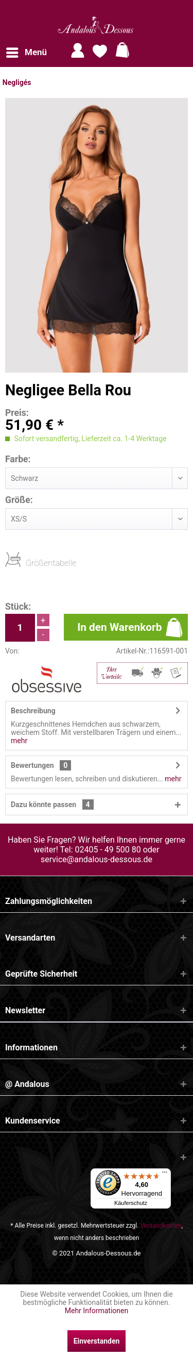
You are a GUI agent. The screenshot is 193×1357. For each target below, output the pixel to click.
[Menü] (165, 1174)
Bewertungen (32, 765)
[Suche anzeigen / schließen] (181, 50)
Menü (26, 50)
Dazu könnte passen (52, 804)
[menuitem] (26, 52)
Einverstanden (97, 1341)
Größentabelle (29, 562)
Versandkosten (160, 1225)
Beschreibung (33, 711)
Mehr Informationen (96, 1310)
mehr (19, 740)
